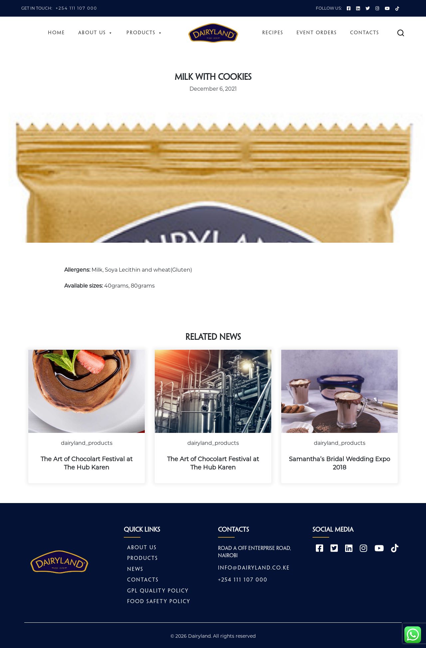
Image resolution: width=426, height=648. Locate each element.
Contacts (364, 33)
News (135, 569)
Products (144, 33)
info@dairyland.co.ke (254, 568)
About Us (95, 33)
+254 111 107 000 (76, 8)
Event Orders (317, 33)
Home (56, 33)
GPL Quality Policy (158, 590)
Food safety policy (158, 601)
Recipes (272, 33)
